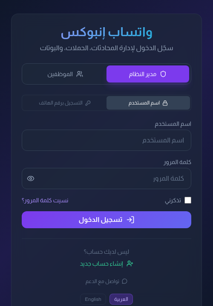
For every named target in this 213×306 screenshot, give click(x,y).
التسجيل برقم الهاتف (65, 103)
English (93, 299)
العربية (121, 299)
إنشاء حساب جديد (106, 263)
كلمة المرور (177, 162)
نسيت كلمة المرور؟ (45, 200)
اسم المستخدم (148, 103)
